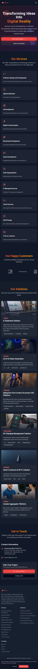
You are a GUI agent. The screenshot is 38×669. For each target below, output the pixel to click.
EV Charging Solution (25, 618)
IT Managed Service (6, 629)
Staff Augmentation (6, 627)
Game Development (6, 624)
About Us (3, 644)
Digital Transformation (6, 620)
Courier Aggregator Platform (27, 623)
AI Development (5, 617)
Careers (3, 646)
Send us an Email (19, 571)
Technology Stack (5, 651)
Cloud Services (4, 632)
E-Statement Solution (25, 610)
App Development (5, 615)
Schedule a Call (19, 575)
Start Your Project (19, 39)
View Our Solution (19, 43)
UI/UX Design (4, 634)
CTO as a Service (5, 637)
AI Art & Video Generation (26, 613)
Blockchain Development (7, 622)
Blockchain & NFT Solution (26, 620)
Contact (3, 649)
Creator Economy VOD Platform (28, 615)
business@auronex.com (10, 557)
